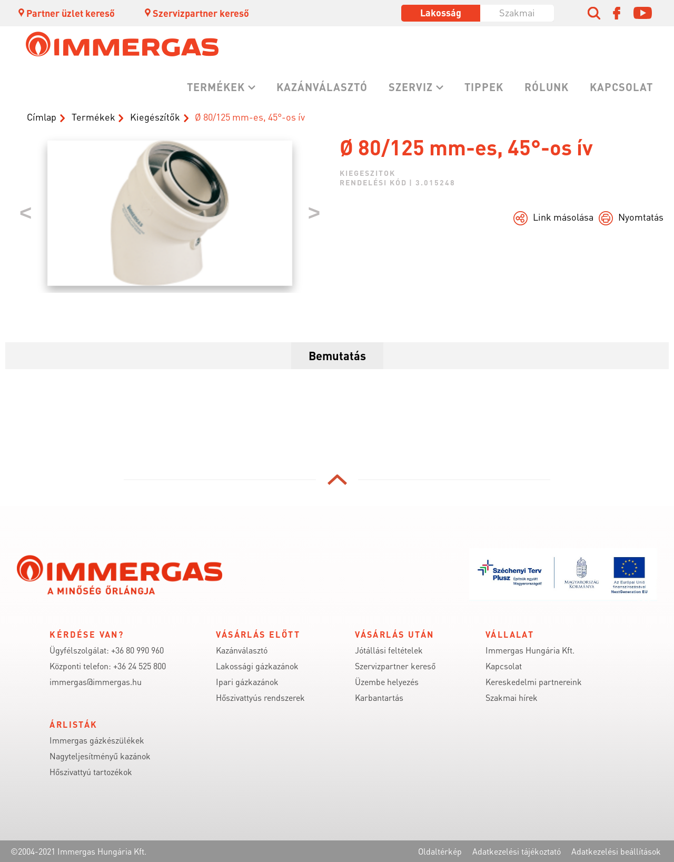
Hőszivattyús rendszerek (260, 697)
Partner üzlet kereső (66, 13)
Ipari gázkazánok (247, 681)
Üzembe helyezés (387, 681)
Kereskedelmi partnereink (533, 681)
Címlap (41, 117)
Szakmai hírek (511, 697)
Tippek (483, 87)
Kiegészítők (155, 117)
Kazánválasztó (322, 87)
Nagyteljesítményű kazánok (100, 755)
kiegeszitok (367, 172)
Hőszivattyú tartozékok (90, 771)
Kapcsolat (621, 87)
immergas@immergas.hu (95, 681)
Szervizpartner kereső (196, 13)
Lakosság (440, 12)
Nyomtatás (640, 217)
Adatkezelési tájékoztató (516, 851)
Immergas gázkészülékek (96, 740)
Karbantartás (379, 697)
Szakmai (517, 12)
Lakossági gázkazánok (257, 665)
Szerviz (411, 87)
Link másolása (563, 217)
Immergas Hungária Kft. (529, 650)
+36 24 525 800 (139, 665)
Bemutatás (337, 355)
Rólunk (546, 87)
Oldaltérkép (440, 851)
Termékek (216, 87)
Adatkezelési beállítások (616, 851)
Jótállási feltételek (389, 650)
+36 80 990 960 (137, 650)
